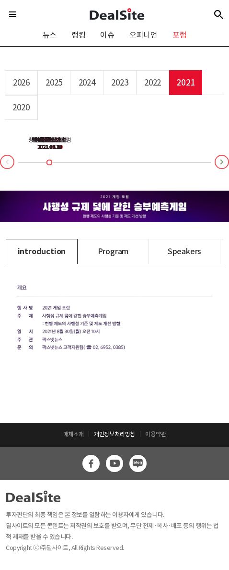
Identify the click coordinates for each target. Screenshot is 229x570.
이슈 (107, 35)
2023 (119, 82)
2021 (185, 82)
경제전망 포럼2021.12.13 (49, 143)
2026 (21, 82)
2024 (87, 82)
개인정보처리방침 (114, 434)
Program (113, 251)
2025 (54, 82)
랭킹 (78, 35)
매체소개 (73, 434)
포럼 (179, 35)
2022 (152, 82)
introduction (42, 252)
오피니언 (143, 35)
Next (228, 160)
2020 (20, 107)
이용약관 (155, 434)
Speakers (184, 251)
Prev (0, 164)
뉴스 (50, 35)
